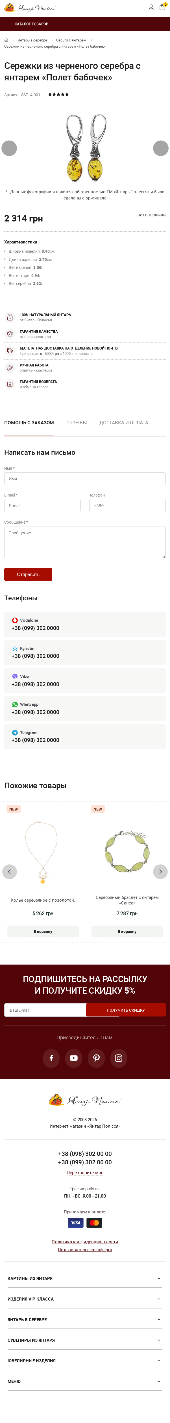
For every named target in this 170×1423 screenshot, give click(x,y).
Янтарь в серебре (32, 40)
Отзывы (76, 422)
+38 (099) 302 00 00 (85, 1171)
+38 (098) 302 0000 (35, 663)
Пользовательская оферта (85, 1258)
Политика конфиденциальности (85, 1250)
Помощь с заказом (29, 422)
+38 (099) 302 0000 (35, 634)
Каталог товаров (26, 24)
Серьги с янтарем (71, 40)
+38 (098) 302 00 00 (85, 1163)
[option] (76, 427)
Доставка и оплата (123, 422)
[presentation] (9, 148)
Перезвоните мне (85, 1181)
